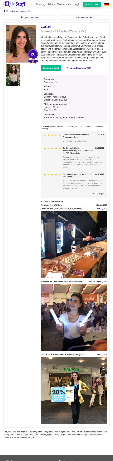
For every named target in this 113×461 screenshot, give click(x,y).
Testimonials (64, 4)
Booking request (51, 68)
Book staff (91, 4)
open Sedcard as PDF (78, 68)
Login (77, 4)
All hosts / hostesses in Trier (18, 11)
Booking (40, 4)
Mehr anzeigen (98, 194)
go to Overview (29, 17)
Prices (51, 4)
